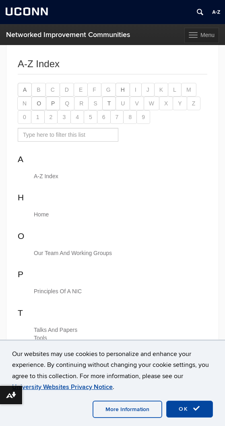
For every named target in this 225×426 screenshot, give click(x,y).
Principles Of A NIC (58, 291)
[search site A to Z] (68, 135)
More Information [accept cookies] (127, 409)
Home (41, 214)
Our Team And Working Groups (73, 253)
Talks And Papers (55, 330)
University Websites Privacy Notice (62, 387)
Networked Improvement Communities (68, 35)
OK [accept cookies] (189, 408)
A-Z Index (46, 176)
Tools (40, 338)
